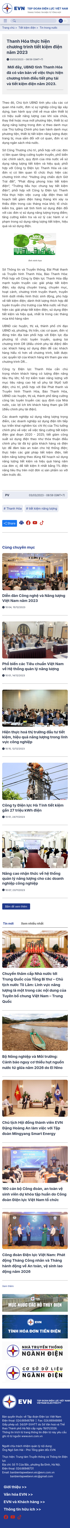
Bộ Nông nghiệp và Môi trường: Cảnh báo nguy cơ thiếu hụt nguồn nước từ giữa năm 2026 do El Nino (33, 1062)
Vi (60, 21)
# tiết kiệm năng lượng (41, 508)
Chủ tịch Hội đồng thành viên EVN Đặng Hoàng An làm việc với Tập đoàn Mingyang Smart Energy (32, 1128)
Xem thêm (8, 1286)
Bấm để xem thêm (16, 906)
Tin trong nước (48, 27)
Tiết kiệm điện (27, 27)
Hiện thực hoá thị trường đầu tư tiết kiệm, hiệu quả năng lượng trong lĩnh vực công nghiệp (35, 737)
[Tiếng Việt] (35, 8)
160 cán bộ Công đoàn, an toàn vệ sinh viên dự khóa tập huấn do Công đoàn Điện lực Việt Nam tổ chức (34, 1194)
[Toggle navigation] (5, 21)
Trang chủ (8, 27)
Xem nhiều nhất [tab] (32, 923)
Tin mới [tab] (8, 923)
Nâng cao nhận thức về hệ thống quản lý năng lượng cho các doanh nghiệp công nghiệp (33, 878)
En (65, 21)
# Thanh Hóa (13, 508)
